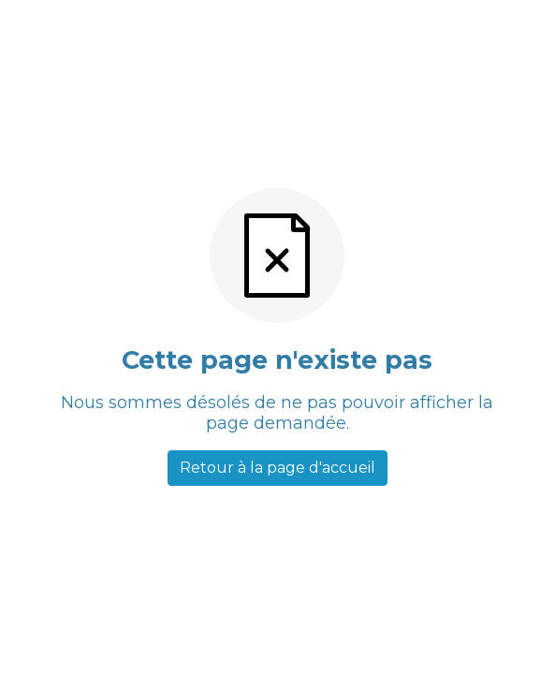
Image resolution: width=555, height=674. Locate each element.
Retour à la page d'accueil (277, 467)
